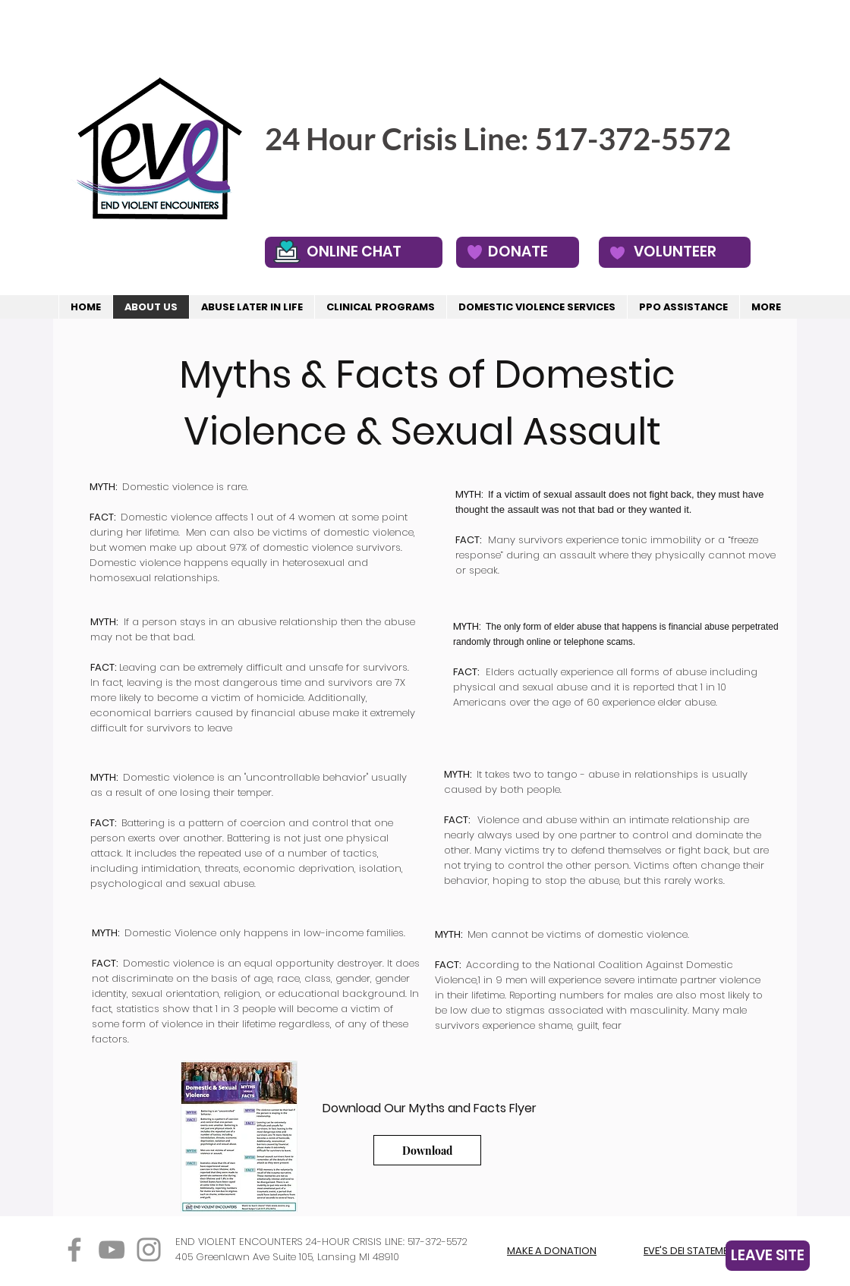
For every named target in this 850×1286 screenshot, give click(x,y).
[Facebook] (74, 1250)
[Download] (427, 1150)
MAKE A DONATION (552, 1251)
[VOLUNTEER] (675, 252)
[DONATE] (517, 252)
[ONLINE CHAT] (353, 252)
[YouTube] (112, 1250)
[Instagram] (149, 1250)
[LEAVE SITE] (768, 1255)
